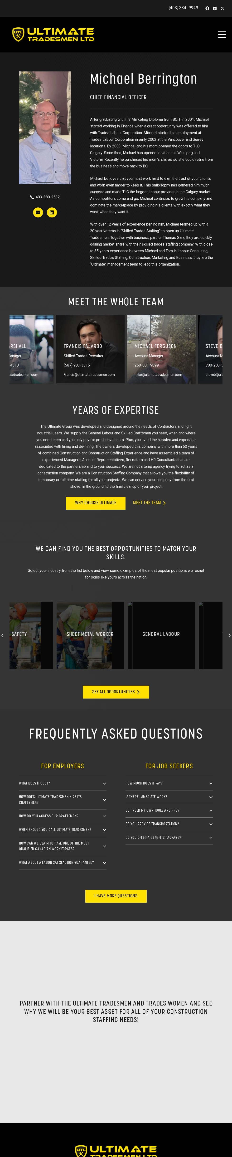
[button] (222, 34)
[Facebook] (207, 8)
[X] (222, 8)
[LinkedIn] (215, 8)
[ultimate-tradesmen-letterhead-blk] (61, 34)
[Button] (38, 212)
